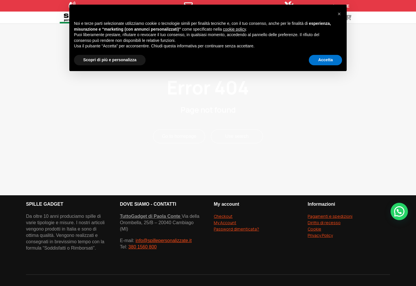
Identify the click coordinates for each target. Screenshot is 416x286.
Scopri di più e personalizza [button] (109, 59)
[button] (399, 211)
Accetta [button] (325, 59)
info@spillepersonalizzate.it (163, 257)
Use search (237, 153)
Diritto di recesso (324, 239)
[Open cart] (397, 26)
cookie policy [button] (234, 29)
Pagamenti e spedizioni (330, 233)
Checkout (223, 233)
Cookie (314, 246)
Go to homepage (179, 153)
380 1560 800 (142, 263)
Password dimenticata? (236, 246)
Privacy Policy (320, 252)
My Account (225, 239)
